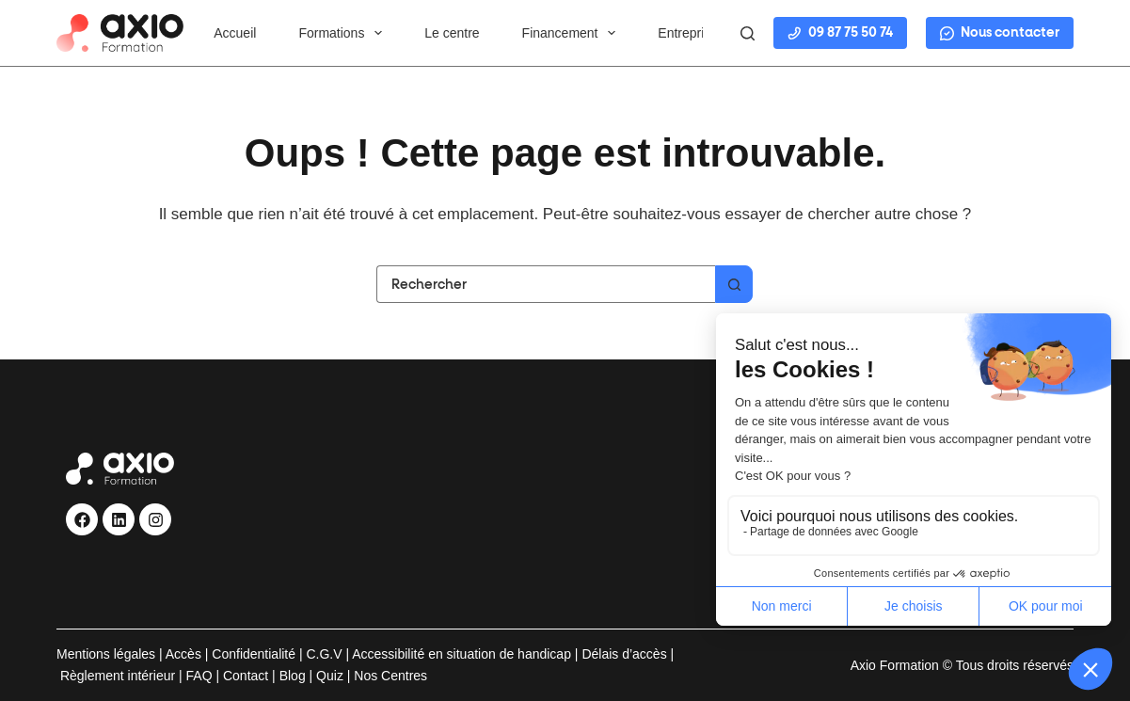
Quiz (329, 675)
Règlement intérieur (117, 675)
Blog (292, 675)
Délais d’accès (623, 653)
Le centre (451, 32)
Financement (573, 33)
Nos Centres (390, 675)
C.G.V (324, 653)
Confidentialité (253, 653)
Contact (245, 675)
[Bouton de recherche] (734, 284)
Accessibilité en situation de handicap (460, 653)
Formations (344, 33)
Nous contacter (999, 33)
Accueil (235, 32)
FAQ (199, 675)
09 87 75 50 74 (840, 33)
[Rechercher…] (545, 284)
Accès (183, 653)
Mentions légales (105, 653)
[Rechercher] (747, 33)
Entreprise (688, 32)
